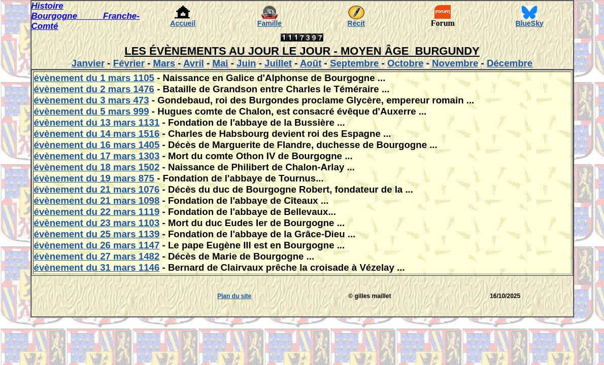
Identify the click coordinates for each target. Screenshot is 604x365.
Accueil (182, 23)
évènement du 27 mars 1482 (97, 256)
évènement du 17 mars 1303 (97, 156)
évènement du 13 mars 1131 (97, 122)
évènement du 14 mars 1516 (97, 133)
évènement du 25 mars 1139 (97, 234)
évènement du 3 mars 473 (91, 100)
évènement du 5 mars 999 (91, 111)
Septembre (354, 63)
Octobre (405, 63)
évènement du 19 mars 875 (94, 178)
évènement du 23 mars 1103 (97, 222)
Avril (193, 63)
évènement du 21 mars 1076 (97, 189)
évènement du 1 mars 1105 (94, 77)
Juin (246, 63)
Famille (269, 23)
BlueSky (530, 23)
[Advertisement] (61, 296)
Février (129, 63)
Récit (356, 23)
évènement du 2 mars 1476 (94, 89)
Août (310, 63)
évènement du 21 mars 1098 (97, 200)
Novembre (455, 63)
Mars (164, 63)
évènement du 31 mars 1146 (97, 267)
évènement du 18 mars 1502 (97, 167)
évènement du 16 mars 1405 (97, 144)
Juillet (278, 63)
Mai (220, 63)
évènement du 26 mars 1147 (97, 245)
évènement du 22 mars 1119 (97, 211)
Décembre (509, 63)
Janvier (88, 63)
